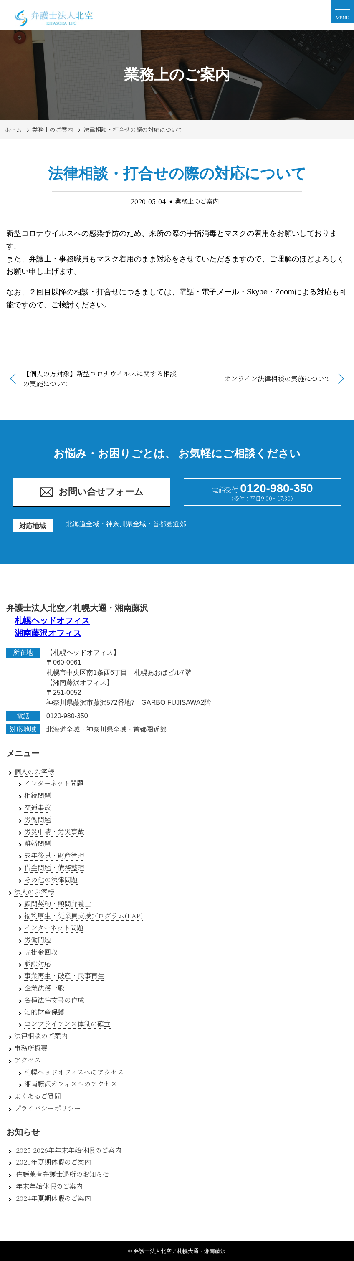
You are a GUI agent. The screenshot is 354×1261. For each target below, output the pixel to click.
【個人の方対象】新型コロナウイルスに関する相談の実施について (100, 378)
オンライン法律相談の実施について (277, 378)
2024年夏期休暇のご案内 (53, 1198)
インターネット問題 (53, 783)
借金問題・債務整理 (54, 867)
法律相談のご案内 (41, 1036)
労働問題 (37, 819)
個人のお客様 (34, 771)
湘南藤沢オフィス (48, 633)
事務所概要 (31, 1048)
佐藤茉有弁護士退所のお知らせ (62, 1174)
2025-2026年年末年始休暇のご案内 (68, 1150)
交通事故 (37, 807)
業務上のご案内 (52, 129)
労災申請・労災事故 (54, 831)
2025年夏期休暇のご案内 (53, 1162)
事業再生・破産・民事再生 (64, 975)
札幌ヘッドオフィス (52, 620)
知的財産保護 (44, 1012)
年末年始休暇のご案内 (49, 1186)
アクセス (27, 1060)
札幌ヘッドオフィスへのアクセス (74, 1072)
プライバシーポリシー (47, 1108)
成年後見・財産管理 (54, 855)
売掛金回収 (41, 952)
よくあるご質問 (37, 1096)
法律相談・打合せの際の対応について (133, 129)
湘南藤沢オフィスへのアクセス (70, 1084)
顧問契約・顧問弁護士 (57, 903)
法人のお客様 (34, 891)
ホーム (13, 129)
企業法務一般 (44, 988)
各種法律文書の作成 (54, 1000)
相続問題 (37, 795)
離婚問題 (37, 843)
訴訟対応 (37, 963)
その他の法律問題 (51, 879)
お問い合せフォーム (91, 492)
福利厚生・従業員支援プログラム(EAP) (83, 915)
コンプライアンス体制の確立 (67, 1023)
